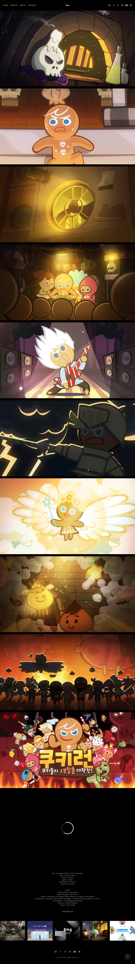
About (23, 5)
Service (14, 5)
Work (5, 5)
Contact (32, 5)
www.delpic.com (67, 911)
